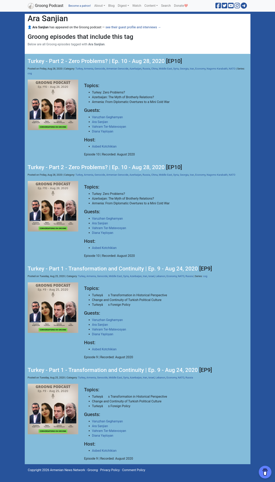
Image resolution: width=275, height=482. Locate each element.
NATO (232, 68)
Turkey (79, 68)
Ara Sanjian (100, 122)
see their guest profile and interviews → (133, 27)
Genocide (99, 68)
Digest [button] (122, 6)
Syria (176, 68)
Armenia (88, 68)
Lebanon (160, 276)
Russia (146, 68)
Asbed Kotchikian (104, 146)
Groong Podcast (46, 6)
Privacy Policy (110, 470)
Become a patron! (80, 6)
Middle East (165, 68)
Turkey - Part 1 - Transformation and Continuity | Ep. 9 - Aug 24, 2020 (113, 268)
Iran (192, 68)
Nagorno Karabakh (217, 68)
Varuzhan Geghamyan (107, 117)
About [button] (98, 6)
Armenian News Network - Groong (74, 470)
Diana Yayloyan (102, 131)
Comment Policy (133, 470)
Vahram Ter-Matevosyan (109, 127)
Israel (151, 276)
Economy (200, 68)
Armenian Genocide (117, 68)
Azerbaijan (135, 68)
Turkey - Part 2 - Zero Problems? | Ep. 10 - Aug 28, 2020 (96, 61)
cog (30, 73)
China (154, 68)
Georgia (184, 68)
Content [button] (149, 6)
